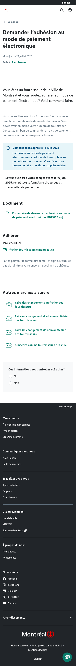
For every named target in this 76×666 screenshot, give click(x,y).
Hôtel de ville (10, 518)
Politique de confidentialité (47, 645)
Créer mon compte (13, 437)
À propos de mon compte (16, 424)
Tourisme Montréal (13, 530)
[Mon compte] (70, 10)
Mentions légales (37, 650)
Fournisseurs (19, 62)
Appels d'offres (11, 485)
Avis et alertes (11, 430)
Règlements (9, 557)
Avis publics (9, 551)
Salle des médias (12, 464)
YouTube (10, 603)
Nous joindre (10, 458)
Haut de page (65, 406)
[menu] (15, 10)
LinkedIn (10, 591)
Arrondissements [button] (14, 617)
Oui (16, 376)
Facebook (10, 578)
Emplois (7, 491)
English (66, 2)
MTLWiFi (7, 524)
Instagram (11, 585)
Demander (13, 22)
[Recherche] (61, 10)
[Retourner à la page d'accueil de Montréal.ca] (6, 10)
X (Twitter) (11, 597)
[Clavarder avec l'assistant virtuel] (67, 657)
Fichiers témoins (20, 645)
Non (16, 383)
